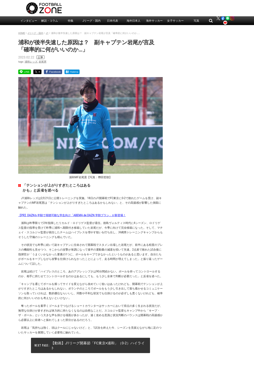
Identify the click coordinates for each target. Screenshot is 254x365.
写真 (196, 20)
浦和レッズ (31, 61)
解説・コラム (49, 20)
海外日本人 (133, 20)
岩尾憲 (42, 61)
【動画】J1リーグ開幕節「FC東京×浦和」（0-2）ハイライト (98, 345)
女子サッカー (175, 20)
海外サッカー (154, 20)
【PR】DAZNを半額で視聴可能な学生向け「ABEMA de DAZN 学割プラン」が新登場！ (72, 215)
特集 (70, 20)
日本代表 (112, 20)
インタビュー (28, 20)
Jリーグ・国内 (92, 20)
